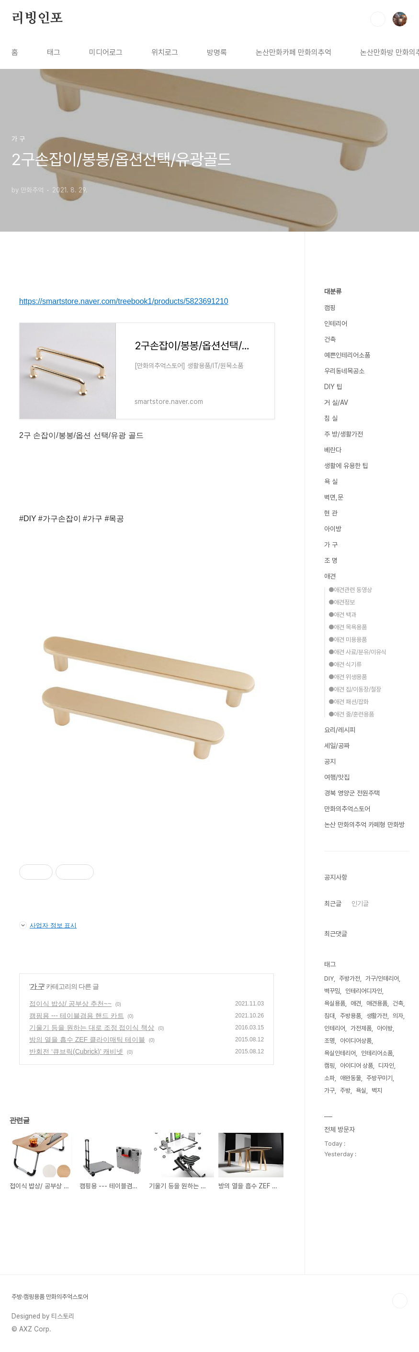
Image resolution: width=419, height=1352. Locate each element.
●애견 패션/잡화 (348, 701)
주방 (345, 1090)
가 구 (37, 986)
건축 (330, 339)
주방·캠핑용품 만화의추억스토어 (49, 1296)
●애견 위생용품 (347, 677)
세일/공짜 (337, 745)
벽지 (377, 1090)
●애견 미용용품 (347, 639)
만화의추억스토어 (347, 809)
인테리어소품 (377, 1053)
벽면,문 (333, 497)
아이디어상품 (356, 1040)
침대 (329, 1015)
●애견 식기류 (345, 664)
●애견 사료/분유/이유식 (357, 652)
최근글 (332, 903)
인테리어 (335, 323)
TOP (400, 1300)
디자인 (386, 1065)
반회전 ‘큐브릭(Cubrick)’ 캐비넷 (76, 1051)
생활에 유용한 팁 (346, 465)
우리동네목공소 (344, 371)
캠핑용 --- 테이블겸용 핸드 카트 (76, 1015)
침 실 (331, 418)
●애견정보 (341, 602)
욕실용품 (334, 1003)
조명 (329, 1040)
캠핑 (330, 308)
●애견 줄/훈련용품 (351, 714)
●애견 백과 (342, 614)
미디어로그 (106, 52)
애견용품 (376, 1003)
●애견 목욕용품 (347, 627)
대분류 (332, 291)
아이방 (332, 529)
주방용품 (350, 1015)
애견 (330, 576)
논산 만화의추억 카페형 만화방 (364, 824)
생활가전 (376, 1015)
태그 (53, 52)
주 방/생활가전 (343, 434)
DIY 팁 (333, 387)
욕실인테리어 (340, 1053)
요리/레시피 (339, 730)
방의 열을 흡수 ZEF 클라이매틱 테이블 (87, 1039)
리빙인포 (37, 18)
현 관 (331, 513)
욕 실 (331, 481)
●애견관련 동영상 (350, 589)
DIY (329, 978)
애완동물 (350, 1078)
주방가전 (349, 978)
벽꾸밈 (332, 990)
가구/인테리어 (382, 978)
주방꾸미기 (379, 1078)
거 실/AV (336, 402)
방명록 (217, 52)
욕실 (361, 1090)
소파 (329, 1078)
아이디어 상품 (356, 1065)
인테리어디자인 (363, 990)
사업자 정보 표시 (48, 925)
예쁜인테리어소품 (347, 355)
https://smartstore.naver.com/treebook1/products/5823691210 (123, 301)
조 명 (331, 560)
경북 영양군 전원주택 (352, 793)
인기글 (360, 903)
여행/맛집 (337, 777)
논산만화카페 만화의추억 (293, 52)
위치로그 (164, 52)
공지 (330, 761)
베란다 (332, 450)
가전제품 (361, 1028)
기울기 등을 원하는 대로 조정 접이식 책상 (91, 1027)
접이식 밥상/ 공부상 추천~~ (70, 1003)
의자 (398, 1015)
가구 (329, 1090)
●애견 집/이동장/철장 (354, 689)
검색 (378, 19)
